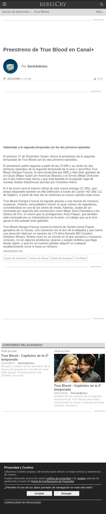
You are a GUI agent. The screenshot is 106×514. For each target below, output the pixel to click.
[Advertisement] (53, 31)
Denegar (66, 493)
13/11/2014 (8, 363)
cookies (81, 478)
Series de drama (38, 258)
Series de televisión (15, 258)
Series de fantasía (61, 258)
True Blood (80, 258)
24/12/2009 (13, 78)
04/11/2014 (61, 393)
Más (99, 11)
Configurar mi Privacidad (22, 502)
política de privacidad (59, 478)
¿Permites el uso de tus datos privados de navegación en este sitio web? (48, 487)
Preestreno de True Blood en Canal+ (48, 50)
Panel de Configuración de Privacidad (52, 481)
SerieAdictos (26, 363)
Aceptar (39, 493)
